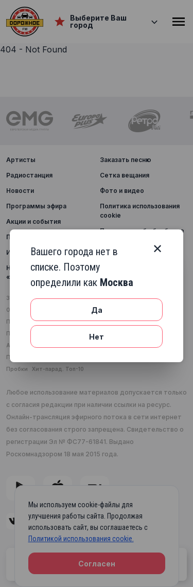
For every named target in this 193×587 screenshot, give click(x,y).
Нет (96, 336)
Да (96, 310)
